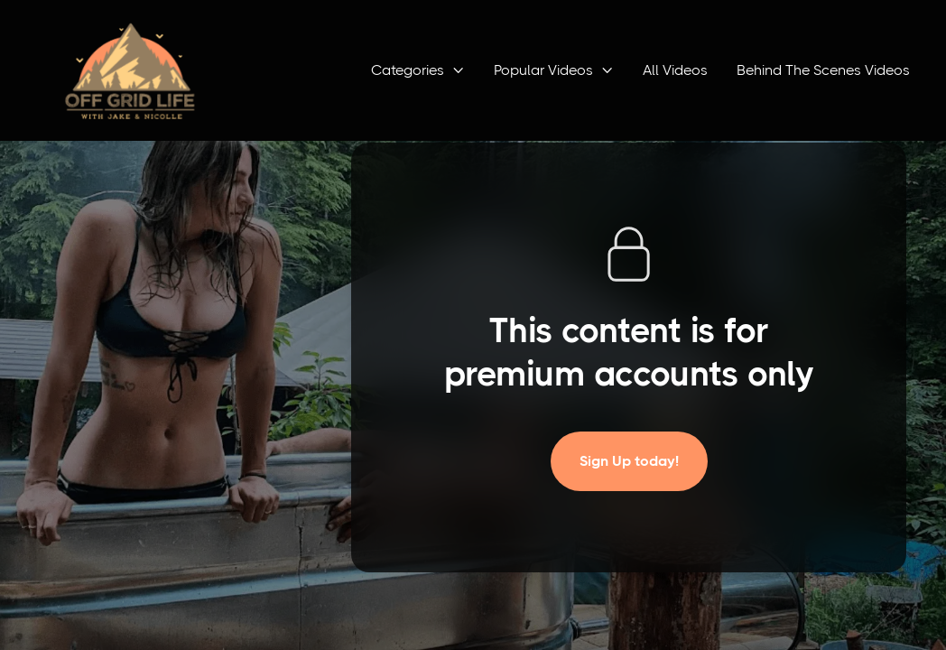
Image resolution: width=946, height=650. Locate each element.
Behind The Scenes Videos (823, 70)
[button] (418, 70)
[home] (130, 70)
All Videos (675, 70)
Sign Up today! (629, 460)
